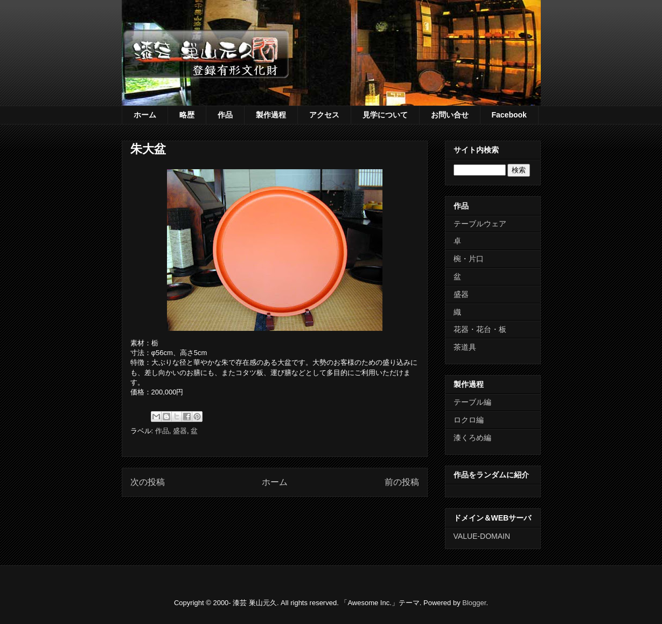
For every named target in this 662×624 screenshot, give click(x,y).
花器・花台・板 (480, 329)
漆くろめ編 (472, 437)
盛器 (180, 431)
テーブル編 (472, 402)
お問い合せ (450, 114)
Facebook (509, 114)
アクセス (324, 114)
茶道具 (465, 347)
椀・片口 (469, 258)
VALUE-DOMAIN (482, 536)
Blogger (474, 603)
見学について (385, 114)
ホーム (145, 114)
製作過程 (271, 114)
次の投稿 (147, 482)
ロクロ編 (469, 419)
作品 (225, 114)
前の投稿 (402, 482)
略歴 (186, 114)
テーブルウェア (480, 223)
